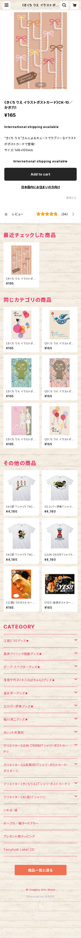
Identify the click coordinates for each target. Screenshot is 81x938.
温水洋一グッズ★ (15, 693)
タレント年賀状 (13, 732)
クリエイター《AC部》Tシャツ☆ (24, 797)
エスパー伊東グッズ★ (18, 706)
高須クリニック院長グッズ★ (22, 654)
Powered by (40, 896)
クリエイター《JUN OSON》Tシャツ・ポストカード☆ (35, 748)
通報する (71, 197)
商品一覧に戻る (40, 870)
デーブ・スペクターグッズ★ (21, 667)
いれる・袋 (10, 810)
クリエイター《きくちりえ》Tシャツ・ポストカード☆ (37, 784)
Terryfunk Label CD (18, 849)
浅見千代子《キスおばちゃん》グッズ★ (29, 680)
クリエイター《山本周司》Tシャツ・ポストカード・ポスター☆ (35, 768)
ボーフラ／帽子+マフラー (21, 823)
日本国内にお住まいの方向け (40, 187)
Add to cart (40, 174)
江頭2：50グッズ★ (16, 640)
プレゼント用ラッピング (19, 836)
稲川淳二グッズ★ (15, 719)
